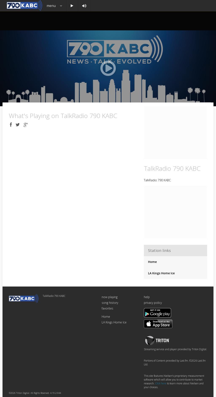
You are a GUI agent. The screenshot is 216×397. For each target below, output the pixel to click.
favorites (107, 308)
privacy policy (153, 303)
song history (110, 303)
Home (152, 262)
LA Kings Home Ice (161, 273)
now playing (109, 297)
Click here (160, 383)
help (147, 297)
